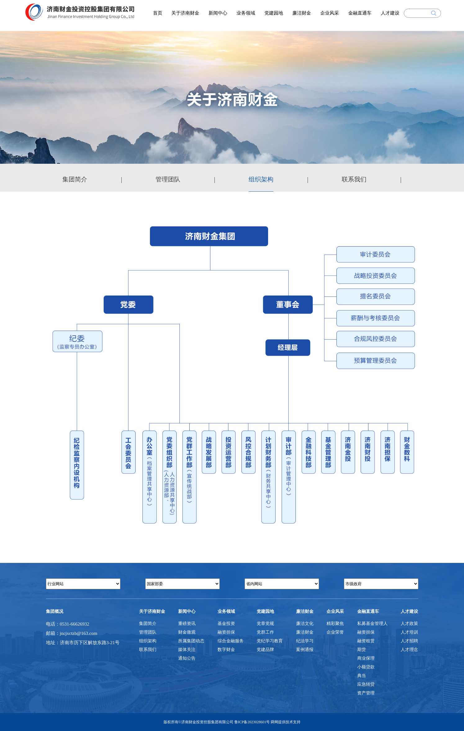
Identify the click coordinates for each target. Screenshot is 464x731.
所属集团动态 (191, 641)
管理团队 (167, 179)
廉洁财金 (301, 13)
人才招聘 (409, 641)
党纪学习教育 (270, 641)
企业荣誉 (335, 632)
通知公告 (187, 658)
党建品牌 (265, 649)
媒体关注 (187, 649)
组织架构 (261, 179)
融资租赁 (366, 641)
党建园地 (273, 13)
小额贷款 (366, 667)
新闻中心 (218, 13)
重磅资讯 (187, 623)
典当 (361, 675)
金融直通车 (360, 13)
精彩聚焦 (335, 623)
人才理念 (409, 649)
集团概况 (54, 611)
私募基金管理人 (372, 623)
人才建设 (390, 13)
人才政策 (409, 623)
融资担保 (226, 632)
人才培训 (409, 632)
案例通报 (304, 649)
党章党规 (265, 623)
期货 (361, 649)
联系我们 (354, 179)
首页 (157, 13)
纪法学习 (304, 641)
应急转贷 (366, 684)
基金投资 (226, 623)
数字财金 (226, 649)
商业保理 (366, 658)
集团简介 (74, 179)
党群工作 (265, 632)
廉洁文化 (304, 623)
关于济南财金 (185, 13)
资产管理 (366, 693)
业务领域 (246, 13)
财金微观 (187, 632)
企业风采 (329, 13)
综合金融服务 (231, 641)
